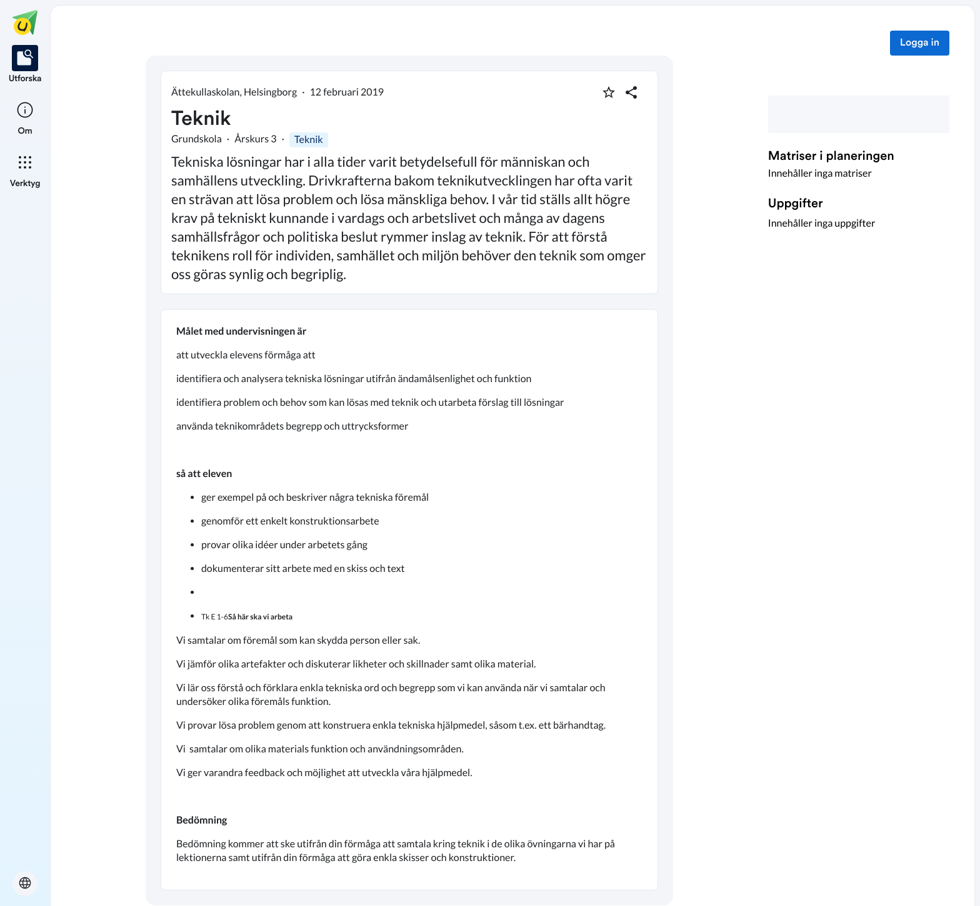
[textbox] (409, 600)
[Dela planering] (631, 92)
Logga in (919, 43)
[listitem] (25, 65)
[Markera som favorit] (609, 92)
